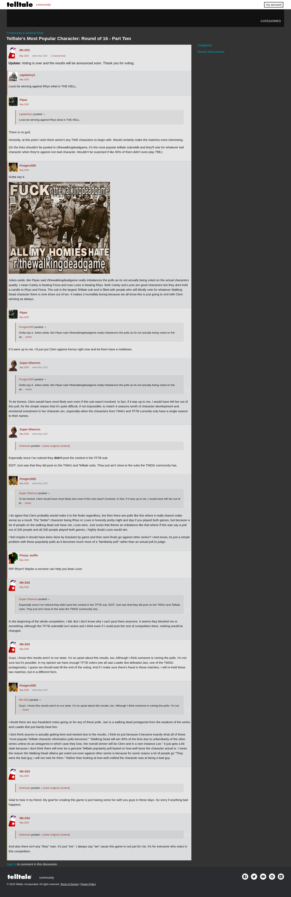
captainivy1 (27, 75)
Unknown (25, 445)
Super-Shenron (30, 363)
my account (274, 4)
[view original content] (55, 445)
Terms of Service (69, 884)
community (43, 4)
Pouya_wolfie (29, 555)
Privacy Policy (88, 884)
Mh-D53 (24, 50)
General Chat (59, 56)
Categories (271, 21)
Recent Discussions (210, 51)
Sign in (11, 864)
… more (27, 336)
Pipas (23, 99)
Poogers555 (28, 165)
